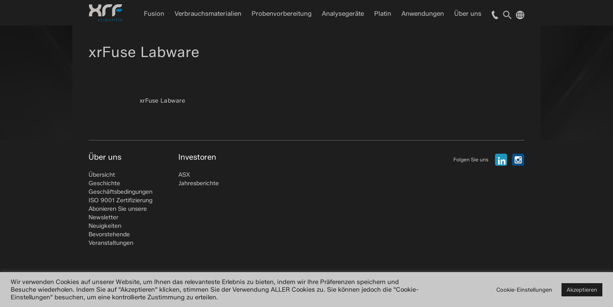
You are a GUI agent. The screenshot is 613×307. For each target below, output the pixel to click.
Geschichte (104, 183)
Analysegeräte (343, 13)
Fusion (154, 13)
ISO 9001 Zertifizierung (120, 200)
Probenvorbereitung (282, 13)
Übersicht (102, 174)
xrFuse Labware (162, 100)
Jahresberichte (198, 183)
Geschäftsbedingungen (120, 191)
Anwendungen (422, 13)
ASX (184, 174)
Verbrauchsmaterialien (208, 13)
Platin (382, 13)
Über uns (467, 13)
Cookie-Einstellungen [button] (524, 289)
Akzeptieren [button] (582, 289)
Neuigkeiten (105, 226)
